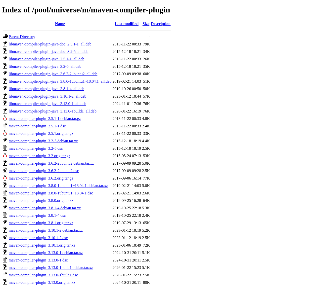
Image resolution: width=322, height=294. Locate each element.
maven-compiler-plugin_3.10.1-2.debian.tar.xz (46, 230)
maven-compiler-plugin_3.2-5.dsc (36, 148)
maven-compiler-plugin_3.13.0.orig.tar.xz (42, 282)
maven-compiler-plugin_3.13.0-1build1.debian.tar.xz (51, 267)
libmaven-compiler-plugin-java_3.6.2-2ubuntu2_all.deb (53, 74)
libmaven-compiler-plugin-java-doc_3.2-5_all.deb (48, 51)
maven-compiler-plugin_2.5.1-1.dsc (37, 126)
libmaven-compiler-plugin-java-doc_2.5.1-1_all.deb (50, 44)
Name (60, 24)
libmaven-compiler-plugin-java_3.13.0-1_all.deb (47, 104)
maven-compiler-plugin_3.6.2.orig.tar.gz (41, 178)
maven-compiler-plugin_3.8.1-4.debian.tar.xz (45, 208)
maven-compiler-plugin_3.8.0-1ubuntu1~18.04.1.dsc (51, 193)
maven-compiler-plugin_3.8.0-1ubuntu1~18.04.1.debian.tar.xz (58, 186)
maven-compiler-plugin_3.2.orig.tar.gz (39, 156)
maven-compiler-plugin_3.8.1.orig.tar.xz (41, 223)
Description (161, 24)
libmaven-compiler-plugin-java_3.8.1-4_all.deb (46, 89)
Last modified (126, 24)
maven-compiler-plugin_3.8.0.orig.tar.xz (41, 200)
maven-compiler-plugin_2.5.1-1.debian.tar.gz (45, 118)
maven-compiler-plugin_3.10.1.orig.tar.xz (42, 245)
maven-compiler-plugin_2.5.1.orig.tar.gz (41, 133)
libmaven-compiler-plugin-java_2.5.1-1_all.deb (46, 59)
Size (145, 24)
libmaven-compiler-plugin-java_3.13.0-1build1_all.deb (52, 111)
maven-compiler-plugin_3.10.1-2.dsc (38, 238)
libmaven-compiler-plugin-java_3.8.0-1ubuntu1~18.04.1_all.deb (60, 81)
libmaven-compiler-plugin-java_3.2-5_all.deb (45, 66)
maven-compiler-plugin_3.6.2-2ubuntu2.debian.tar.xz (51, 163)
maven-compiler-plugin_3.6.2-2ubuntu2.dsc (44, 171)
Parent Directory (22, 37)
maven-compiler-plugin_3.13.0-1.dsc (38, 260)
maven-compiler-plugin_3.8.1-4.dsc (37, 215)
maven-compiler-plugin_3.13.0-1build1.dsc (43, 275)
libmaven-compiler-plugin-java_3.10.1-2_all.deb (47, 96)
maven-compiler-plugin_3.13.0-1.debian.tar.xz (46, 253)
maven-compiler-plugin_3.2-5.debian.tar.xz (43, 141)
